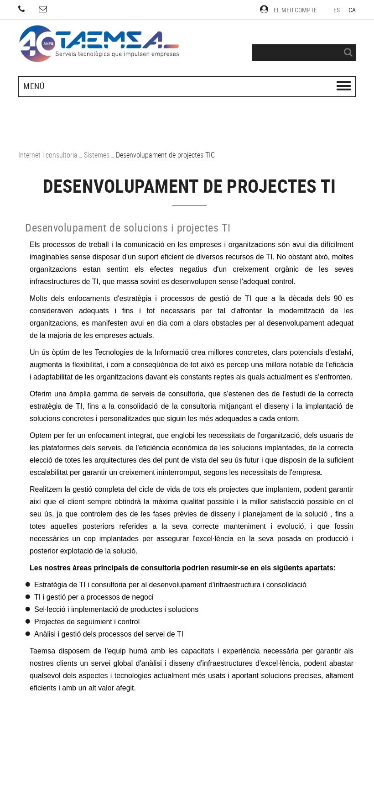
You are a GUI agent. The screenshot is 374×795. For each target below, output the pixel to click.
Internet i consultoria (48, 155)
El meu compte (288, 9)
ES (336, 9)
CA (352, 9)
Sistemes (96, 155)
